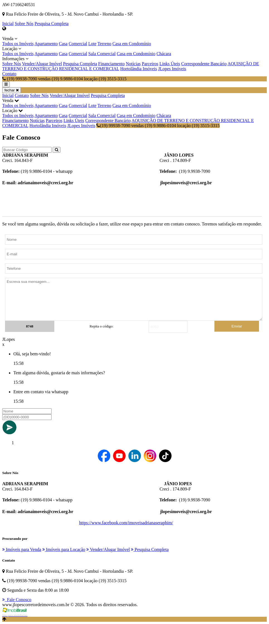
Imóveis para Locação (63, 549)
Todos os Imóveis (18, 43)
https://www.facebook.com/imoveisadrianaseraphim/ (126, 522)
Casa (63, 43)
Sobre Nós (24, 23)
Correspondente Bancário (204, 63)
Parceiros (150, 63)
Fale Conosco (16, 599)
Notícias (133, 63)
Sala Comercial (102, 53)
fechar (11, 90)
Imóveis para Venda (21, 549)
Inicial (8, 23)
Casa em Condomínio (132, 43)
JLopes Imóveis (172, 68)
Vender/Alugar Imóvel (42, 63)
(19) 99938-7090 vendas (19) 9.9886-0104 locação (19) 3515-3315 (157, 125)
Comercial (78, 43)
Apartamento (46, 43)
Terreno (104, 43)
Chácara (163, 53)
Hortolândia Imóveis (138, 68)
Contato (9, 73)
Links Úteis (170, 63)
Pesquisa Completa (52, 23)
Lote (92, 43)
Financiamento (111, 63)
